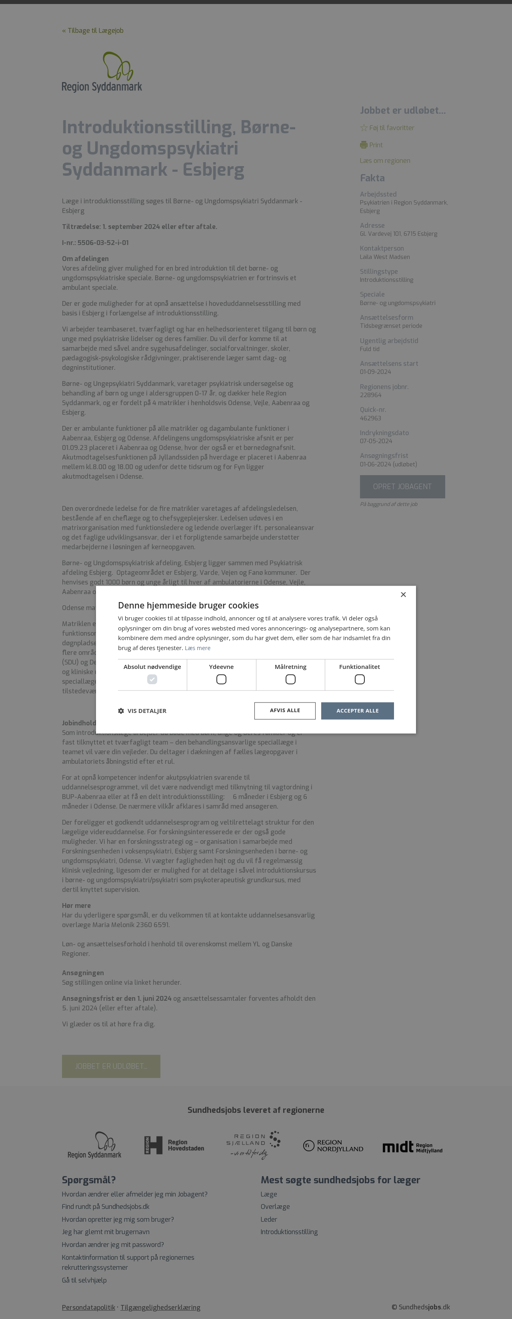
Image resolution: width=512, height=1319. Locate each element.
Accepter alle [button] (356, 711)
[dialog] (256, 659)
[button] (142, 711)
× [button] (403, 595)
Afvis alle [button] (282, 711)
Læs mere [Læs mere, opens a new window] (198, 647)
